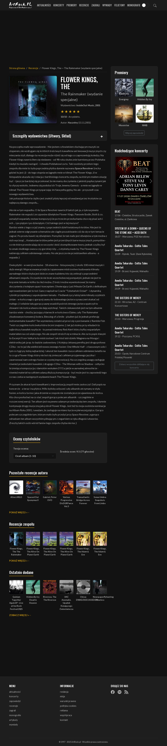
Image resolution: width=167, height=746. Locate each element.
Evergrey (124, 99)
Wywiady (107, 5)
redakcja (64, 691)
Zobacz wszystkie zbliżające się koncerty (134, 366)
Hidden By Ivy (144, 99)
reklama (64, 710)
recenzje (13, 706)
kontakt (64, 720)
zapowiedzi (14, 701)
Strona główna (17, 68)
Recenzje (84, 5)
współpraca (66, 715)
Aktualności (44, 5)
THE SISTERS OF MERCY (128, 298)
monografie (15, 715)
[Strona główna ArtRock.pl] (20, 5)
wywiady (13, 724)
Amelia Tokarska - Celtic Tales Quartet (131, 248)
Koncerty (58, 5)
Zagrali (95, 5)
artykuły (13, 720)
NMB (144, 125)
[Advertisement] (83, 36)
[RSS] (126, 692)
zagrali (12, 710)
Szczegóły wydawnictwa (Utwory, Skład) (42, 136)
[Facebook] (113, 692)
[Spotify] (119, 692)
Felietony (119, 5)
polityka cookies (68, 706)
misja (62, 696)
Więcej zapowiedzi (134, 133)
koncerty (13, 696)
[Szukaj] (155, 5)
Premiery (72, 5)
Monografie (133, 5)
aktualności (14, 691)
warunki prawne (68, 701)
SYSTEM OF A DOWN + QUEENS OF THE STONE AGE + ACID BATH (133, 230)
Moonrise (124, 125)
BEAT (117, 211)
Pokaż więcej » (18, 512)
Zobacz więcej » (19, 615)
